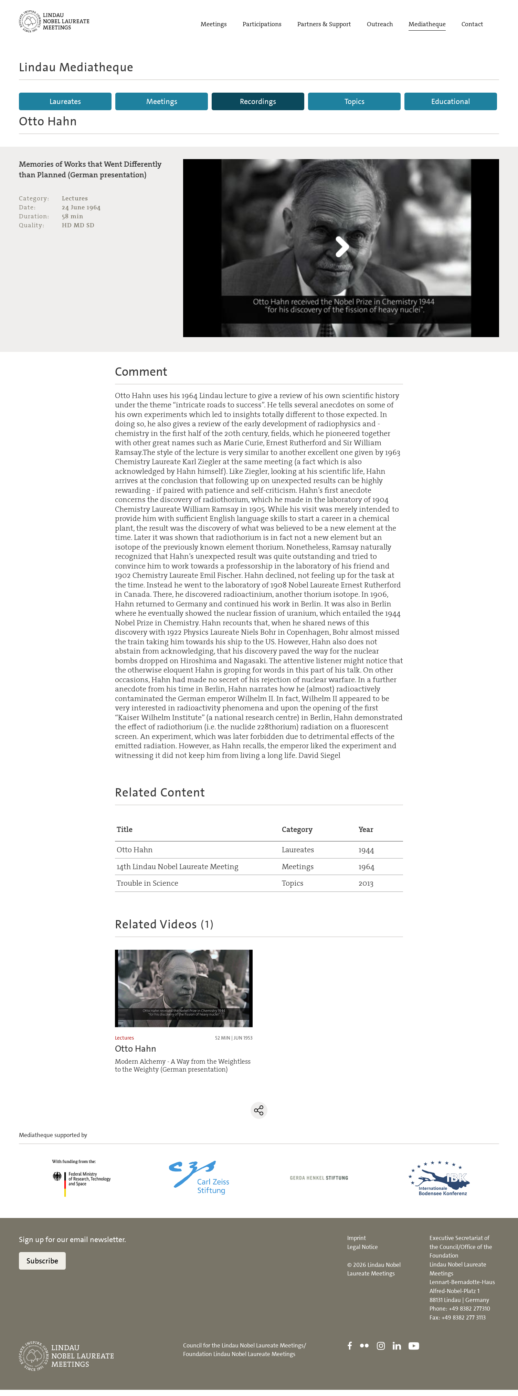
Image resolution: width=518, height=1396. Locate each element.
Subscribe (42, 1267)
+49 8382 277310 (469, 1315)
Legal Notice (362, 1253)
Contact (472, 26)
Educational (450, 101)
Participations (262, 26)
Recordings (258, 101)
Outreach (380, 26)
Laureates (65, 101)
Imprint (356, 1244)
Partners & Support (324, 26)
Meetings (214, 26)
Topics (354, 101)
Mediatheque (427, 26)
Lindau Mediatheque (76, 67)
